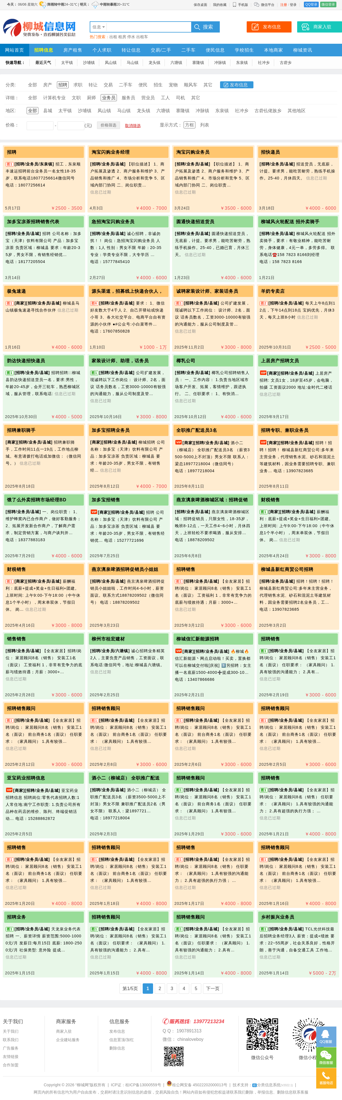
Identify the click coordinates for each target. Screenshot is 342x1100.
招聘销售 (185, 569)
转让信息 (131, 50)
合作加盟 (11, 1065)
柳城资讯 (302, 50)
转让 (93, 84)
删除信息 (117, 1048)
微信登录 (328, 4)
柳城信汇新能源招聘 (197, 639)
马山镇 (132, 62)
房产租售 (72, 50)
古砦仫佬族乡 (268, 110)
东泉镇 (242, 62)
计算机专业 (54, 97)
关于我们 (11, 1031)
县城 (47, 110)
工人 (165, 97)
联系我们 (11, 1039)
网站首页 (14, 50)
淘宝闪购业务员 (193, 152)
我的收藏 (220, 5)
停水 (131, 36)
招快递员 (270, 152)
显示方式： (171, 125)
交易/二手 (161, 50)
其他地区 (297, 110)
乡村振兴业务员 (277, 917)
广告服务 (11, 1048)
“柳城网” (82, 1085)
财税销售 (270, 499)
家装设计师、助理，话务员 (120, 360)
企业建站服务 (68, 1039)
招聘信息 (43, 50)
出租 (113, 36)
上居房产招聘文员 (280, 360)
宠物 (173, 84)
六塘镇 (176, 62)
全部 (32, 84)
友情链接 (11, 1056)
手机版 (240, 5)
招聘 (62, 84)
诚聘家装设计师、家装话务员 (207, 291)
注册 (283, 5)
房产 (47, 84)
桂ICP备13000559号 (143, 1085)
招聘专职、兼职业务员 (285, 430)
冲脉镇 (220, 62)
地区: (11, 110)
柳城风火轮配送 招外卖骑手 (290, 221)
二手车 (188, 50)
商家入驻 (64, 1031)
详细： (12, 97)
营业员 (148, 97)
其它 (208, 84)
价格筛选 (108, 125)
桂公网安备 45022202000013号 (197, 1085)
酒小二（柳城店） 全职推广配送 (126, 778)
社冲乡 (264, 62)
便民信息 (215, 50)
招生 (158, 84)
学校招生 (244, 50)
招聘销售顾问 (21, 708)
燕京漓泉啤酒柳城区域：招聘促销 (212, 499)
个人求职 (102, 50)
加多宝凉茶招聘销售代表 (33, 221)
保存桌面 (200, 5)
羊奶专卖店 (273, 291)
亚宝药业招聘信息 (26, 778)
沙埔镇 (89, 62)
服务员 (128, 97)
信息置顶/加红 (121, 1039)
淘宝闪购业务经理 (111, 152)
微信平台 (267, 5)
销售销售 (16, 639)
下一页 (212, 988)
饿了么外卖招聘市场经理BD (36, 499)
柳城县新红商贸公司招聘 (287, 569)
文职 (76, 97)
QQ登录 (311, 4)
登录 (293, 5)
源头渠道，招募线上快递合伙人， (127, 291)
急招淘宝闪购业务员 (113, 221)
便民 (142, 84)
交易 (108, 84)
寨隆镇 (198, 62)
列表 (204, 125)
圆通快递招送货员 (195, 221)
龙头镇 (154, 62)
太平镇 (67, 62)
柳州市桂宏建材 (108, 639)
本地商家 (273, 50)
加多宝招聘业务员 (111, 430)
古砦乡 (286, 62)
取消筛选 (133, 125)
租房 (122, 36)
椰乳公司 (185, 360)
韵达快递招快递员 (26, 360)
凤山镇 (111, 62)
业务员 (108, 97)
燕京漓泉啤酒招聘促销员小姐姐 (125, 569)
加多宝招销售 (106, 499)
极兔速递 (16, 291)
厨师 (91, 97)
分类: (11, 84)
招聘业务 (16, 917)
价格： (12, 125)
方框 (189, 125)
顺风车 (190, 84)
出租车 (142, 36)
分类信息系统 (272, 1085)
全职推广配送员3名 (196, 430)
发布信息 (239, 84)
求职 (77, 84)
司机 (180, 97)
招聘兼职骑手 (21, 430)
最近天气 (43, 62)
